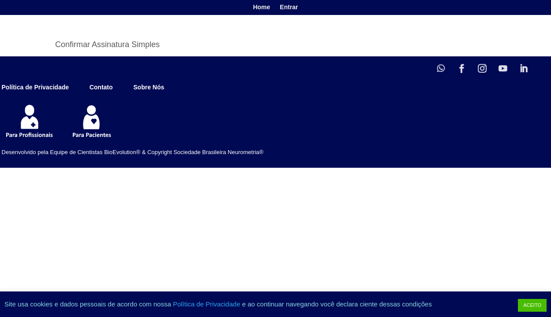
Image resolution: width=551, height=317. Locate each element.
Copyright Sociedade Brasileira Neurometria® (205, 152)
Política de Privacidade (207, 304)
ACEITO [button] (532, 305)
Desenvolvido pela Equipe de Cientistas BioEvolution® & (74, 152)
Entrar (289, 7)
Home (261, 7)
